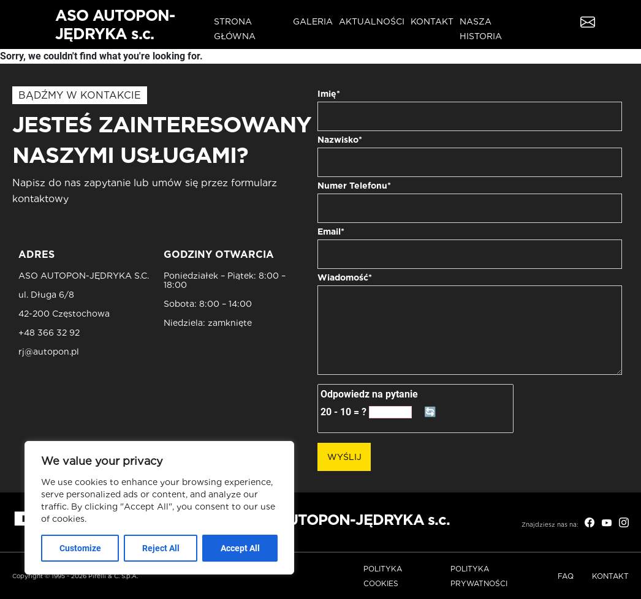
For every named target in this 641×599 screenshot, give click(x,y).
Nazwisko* (339, 140)
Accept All (240, 548)
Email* (330, 231)
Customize (80, 548)
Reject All (161, 548)
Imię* (328, 94)
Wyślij (344, 457)
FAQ (566, 576)
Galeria (313, 21)
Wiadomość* (344, 277)
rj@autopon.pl (48, 351)
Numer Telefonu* (354, 185)
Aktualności (371, 21)
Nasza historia (481, 29)
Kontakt (432, 21)
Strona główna (235, 29)
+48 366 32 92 (49, 332)
